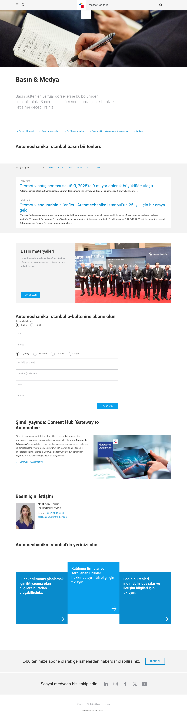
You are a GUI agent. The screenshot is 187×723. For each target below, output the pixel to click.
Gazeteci (61, 353)
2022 (79, 167)
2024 (60, 167)
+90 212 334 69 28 (54, 513)
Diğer (76, 353)
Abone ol (155, 661)
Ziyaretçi (25, 353)
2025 (50, 167)
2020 (98, 167)
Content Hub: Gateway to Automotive (110, 131)
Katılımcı (43, 353)
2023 (69, 167)
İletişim (139, 131)
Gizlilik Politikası (93, 704)
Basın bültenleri (26, 131)
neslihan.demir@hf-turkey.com (52, 517)
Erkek (38, 325)
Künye (79, 704)
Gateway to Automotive (31, 462)
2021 (89, 167)
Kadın (24, 325)
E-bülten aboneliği (75, 131)
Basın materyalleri (50, 131)
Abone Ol (108, 406)
